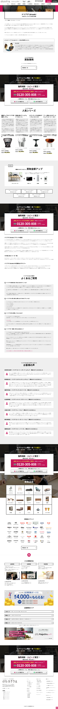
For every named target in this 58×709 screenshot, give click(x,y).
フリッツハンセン (29, 527)
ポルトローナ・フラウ (49, 527)
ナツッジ (9, 532)
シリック (22, 532)
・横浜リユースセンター (6, 697)
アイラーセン (42, 536)
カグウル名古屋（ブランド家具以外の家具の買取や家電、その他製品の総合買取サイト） (19, 350)
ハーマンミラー (29, 523)
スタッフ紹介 (7, 688)
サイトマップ (38, 694)
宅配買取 (28, 697)
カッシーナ (22, 523)
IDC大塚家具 (49, 541)
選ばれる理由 (39, 680)
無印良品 (29, 541)
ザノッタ (16, 532)
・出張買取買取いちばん (49, 681)
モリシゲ (16, 541)
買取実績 (28, 690)
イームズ (35, 523)
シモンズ (35, 532)
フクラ (9, 527)
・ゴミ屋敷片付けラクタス (49, 685)
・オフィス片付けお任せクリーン (50, 690)
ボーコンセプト (16, 536)
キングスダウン (29, 532)
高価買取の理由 (39, 681)
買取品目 (9, 20)
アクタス (49, 536)
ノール (49, 523)
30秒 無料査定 (38, 688)
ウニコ (22, 536)
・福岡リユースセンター (6, 698)
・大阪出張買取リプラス (49, 697)
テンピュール (49, 532)
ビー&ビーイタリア (16, 523)
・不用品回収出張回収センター (50, 683)
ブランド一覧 (12, 20)
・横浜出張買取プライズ (49, 699)
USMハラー (42, 527)
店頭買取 (28, 695)
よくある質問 (29, 686)
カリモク (9, 541)
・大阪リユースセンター (6, 694)
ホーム (6, 20)
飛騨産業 (42, 541)
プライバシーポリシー (39, 692)
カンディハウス (35, 536)
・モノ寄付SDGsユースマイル (50, 692)
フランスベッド (42, 532)
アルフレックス (9, 523)
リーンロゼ (16, 527)
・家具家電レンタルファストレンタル (50, 688)
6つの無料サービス (30, 682)
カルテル (29, 536)
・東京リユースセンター (6, 696)
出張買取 (28, 694)
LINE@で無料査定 (38, 690)
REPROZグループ (48, 695)
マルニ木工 (22, 541)
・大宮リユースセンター (6, 693)
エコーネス (35, 527)
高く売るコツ (29, 685)
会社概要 (3, 688)
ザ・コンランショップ (9, 536)
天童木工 (35, 541)
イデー (42, 523)
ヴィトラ (22, 527)
